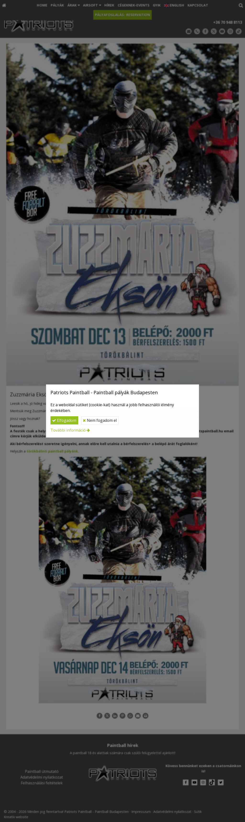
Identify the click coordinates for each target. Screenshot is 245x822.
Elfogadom (64, 420)
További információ (68, 430)
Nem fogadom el (100, 420)
